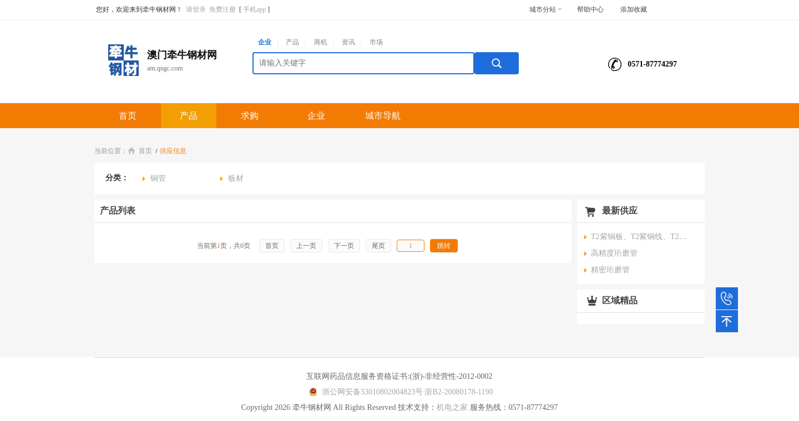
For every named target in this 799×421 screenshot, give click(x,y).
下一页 (344, 246)
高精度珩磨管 (614, 253)
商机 (320, 42)
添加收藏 (633, 9)
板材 (236, 178)
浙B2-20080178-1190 (458, 392)
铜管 (158, 178)
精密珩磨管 (610, 270)
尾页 (378, 246)
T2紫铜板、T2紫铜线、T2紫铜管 (641, 236)
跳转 (444, 246)
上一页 (306, 246)
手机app (254, 9)
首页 (127, 115)
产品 (292, 42)
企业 (264, 42)
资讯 (348, 42)
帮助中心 (590, 9)
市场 (376, 42)
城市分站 (545, 9)
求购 (250, 115)
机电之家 (452, 407)
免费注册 (222, 9)
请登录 (196, 9)
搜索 (496, 63)
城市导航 (383, 115)
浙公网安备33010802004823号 (364, 392)
